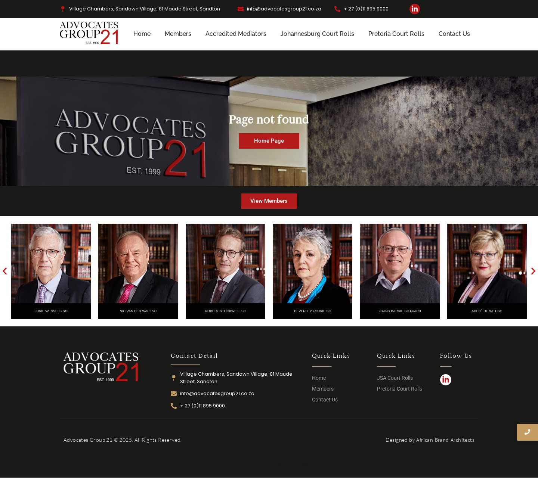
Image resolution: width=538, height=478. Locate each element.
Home (142, 33)
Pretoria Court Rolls (396, 33)
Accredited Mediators (235, 33)
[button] (4, 271)
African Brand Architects (445, 440)
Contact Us (454, 33)
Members (178, 33)
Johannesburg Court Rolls (317, 33)
